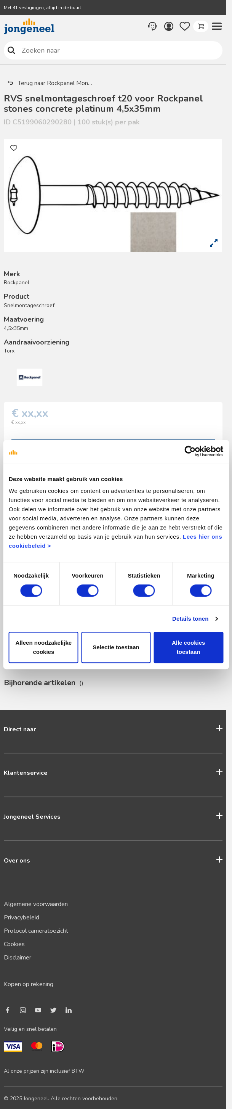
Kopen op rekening (28, 984)
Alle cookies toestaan (188, 647)
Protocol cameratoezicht (36, 931)
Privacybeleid (21, 917)
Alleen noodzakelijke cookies (44, 647)
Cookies (14, 944)
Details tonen (190, 618)
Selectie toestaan (116, 647)
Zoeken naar (11, 50)
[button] (216, 26)
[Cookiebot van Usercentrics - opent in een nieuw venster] (190, 451)
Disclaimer (17, 957)
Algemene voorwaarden (36, 904)
